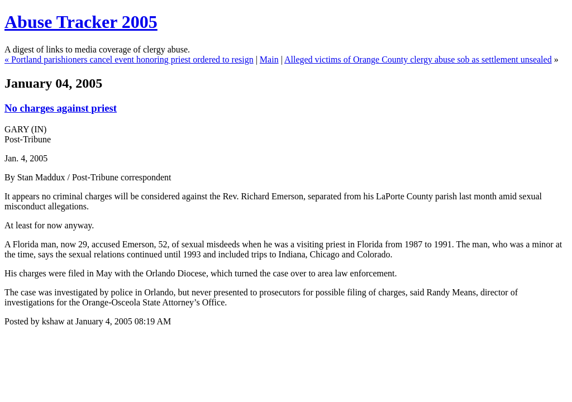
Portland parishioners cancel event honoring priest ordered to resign (132, 59)
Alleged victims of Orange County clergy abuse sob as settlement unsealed (418, 59)
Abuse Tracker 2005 (81, 22)
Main (269, 59)
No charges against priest (60, 108)
